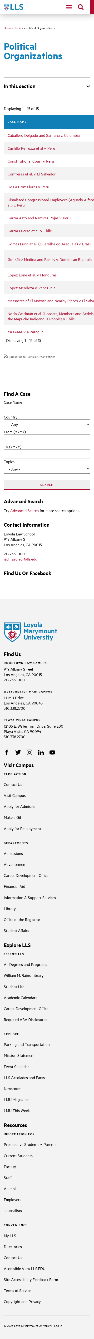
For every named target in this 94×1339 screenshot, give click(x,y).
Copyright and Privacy (22, 1301)
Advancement (15, 864)
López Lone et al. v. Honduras (32, 274)
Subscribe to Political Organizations (32, 357)
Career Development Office (26, 875)
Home (7, 28)
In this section (19, 86)
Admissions (13, 853)
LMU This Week (17, 1110)
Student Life (14, 986)
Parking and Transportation (27, 1044)
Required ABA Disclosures (25, 1019)
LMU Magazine (16, 1099)
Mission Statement (19, 1055)
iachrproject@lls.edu (20, 558)
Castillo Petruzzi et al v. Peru (31, 148)
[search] (80, 7)
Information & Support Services (30, 897)
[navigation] (69, 7)
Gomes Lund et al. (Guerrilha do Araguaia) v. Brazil (50, 243)
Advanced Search (24, 510)
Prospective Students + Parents (30, 1144)
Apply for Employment (22, 828)
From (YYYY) (15, 431)
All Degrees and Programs (25, 964)
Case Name (13, 402)
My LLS (10, 1235)
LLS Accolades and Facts (24, 1077)
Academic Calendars (20, 997)
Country (10, 416)
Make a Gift (13, 817)
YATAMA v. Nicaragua (26, 331)
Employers (12, 1199)
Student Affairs (16, 930)
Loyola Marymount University (30, 1325)
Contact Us (13, 784)
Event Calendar (16, 1066)
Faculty (10, 1166)
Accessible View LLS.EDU (24, 1268)
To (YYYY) (12, 446)
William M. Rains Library (24, 975)
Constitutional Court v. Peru (31, 161)
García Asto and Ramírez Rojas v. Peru (39, 217)
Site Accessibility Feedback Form (31, 1279)
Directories (13, 1246)
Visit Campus (15, 795)
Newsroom (12, 1088)
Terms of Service (17, 1290)
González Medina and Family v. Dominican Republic (50, 259)
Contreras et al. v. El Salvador (32, 173)
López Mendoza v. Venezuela (31, 287)
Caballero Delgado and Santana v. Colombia (44, 135)
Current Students (18, 1155)
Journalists (13, 1210)
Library (10, 908)
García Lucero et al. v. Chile (30, 230)
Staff (8, 1177)
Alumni (10, 1188)
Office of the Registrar (22, 919)
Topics (18, 28)
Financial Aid (14, 886)
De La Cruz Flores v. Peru (28, 186)
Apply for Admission (21, 806)
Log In (58, 1325)
